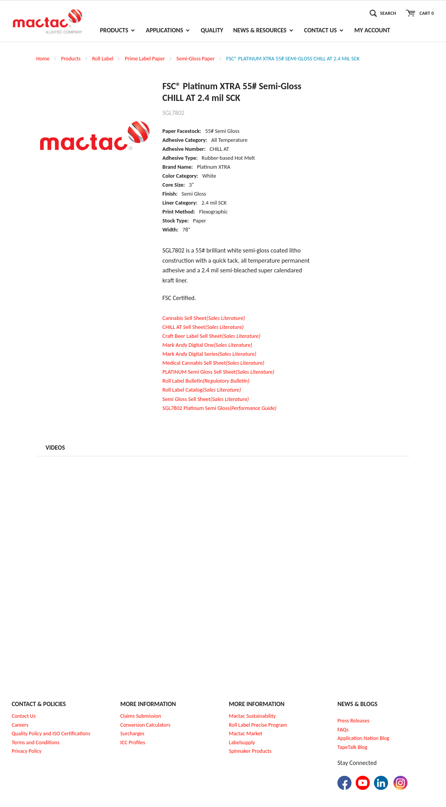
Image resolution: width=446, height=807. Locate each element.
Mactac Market (245, 733)
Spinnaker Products (250, 751)
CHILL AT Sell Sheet (203, 326)
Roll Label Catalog (201, 389)
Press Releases (353, 720)
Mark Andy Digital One (207, 344)
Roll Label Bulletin (205, 380)
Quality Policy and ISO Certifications (51, 733)
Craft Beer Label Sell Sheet (211, 335)
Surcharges (132, 733)
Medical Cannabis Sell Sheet (213, 362)
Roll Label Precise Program (258, 725)
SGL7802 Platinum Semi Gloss (219, 407)
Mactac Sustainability (252, 716)
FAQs (343, 729)
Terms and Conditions (36, 742)
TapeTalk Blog (352, 747)
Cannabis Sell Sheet (203, 317)
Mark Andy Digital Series (209, 353)
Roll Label (102, 58)
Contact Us (24, 716)
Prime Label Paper (145, 58)
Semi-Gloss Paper (195, 58)
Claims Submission (140, 716)
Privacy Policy (27, 751)
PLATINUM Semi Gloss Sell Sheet (218, 371)
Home (42, 58)
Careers (20, 725)
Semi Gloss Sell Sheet (205, 399)
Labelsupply (242, 742)
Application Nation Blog (363, 738)
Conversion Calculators (145, 725)
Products (71, 58)
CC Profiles (133, 742)
